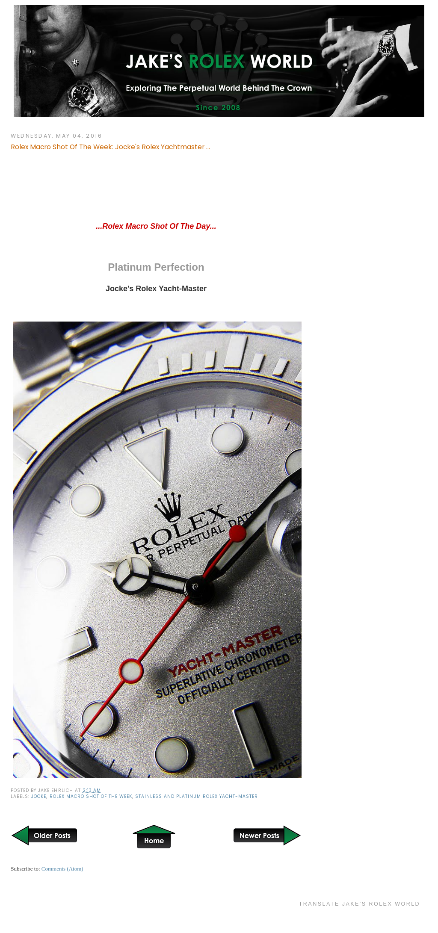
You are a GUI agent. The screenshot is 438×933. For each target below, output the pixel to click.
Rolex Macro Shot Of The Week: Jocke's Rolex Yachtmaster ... (110, 146)
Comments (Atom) (62, 868)
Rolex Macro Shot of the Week (91, 796)
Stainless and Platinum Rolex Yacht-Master (196, 796)
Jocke (38, 796)
